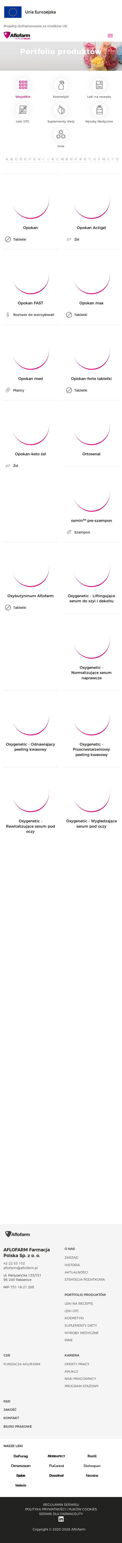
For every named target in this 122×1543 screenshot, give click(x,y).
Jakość (10, 1410)
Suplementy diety (61, 113)
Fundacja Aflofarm (21, 1364)
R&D (6, 1401)
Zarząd (71, 1257)
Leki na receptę (99, 88)
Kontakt (11, 1418)
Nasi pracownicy (80, 1379)
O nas (70, 1249)
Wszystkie (23, 88)
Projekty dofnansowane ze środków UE (37, 26)
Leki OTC (23, 113)
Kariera (72, 1355)
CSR (6, 1355)
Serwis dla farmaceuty (61, 1514)
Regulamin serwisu (61, 1505)
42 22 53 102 (14, 1263)
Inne (61, 138)
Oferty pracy (77, 1364)
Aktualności (76, 1272)
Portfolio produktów (85, 1295)
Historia (72, 1265)
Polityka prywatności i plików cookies (61, 1509)
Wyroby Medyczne (99, 113)
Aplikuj (71, 1371)
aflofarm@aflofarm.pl (20, 1268)
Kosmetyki (61, 88)
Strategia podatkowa (85, 1279)
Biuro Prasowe (17, 1426)
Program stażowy (82, 1386)
